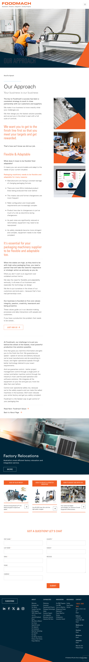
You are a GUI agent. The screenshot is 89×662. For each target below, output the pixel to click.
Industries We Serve (48, 619)
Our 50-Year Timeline (37, 637)
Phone (6, 565)
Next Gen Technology (37, 631)
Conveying (45, 605)
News (33, 619)
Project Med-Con (36, 641)
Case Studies (70, 605)
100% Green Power (36, 613)
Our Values (34, 607)
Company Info (35, 605)
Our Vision (34, 623)
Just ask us (12, 327)
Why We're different (37, 621)
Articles (68, 607)
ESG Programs (35, 611)
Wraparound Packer (61, 609)
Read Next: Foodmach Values (15, 409)
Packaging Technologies (49, 609)
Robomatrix (59, 611)
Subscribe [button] (9, 601)
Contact (78, 599)
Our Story (34, 635)
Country (50, 539)
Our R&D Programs (60, 603)
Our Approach (10, 75)
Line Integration (47, 615)
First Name (7, 539)
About (5, 75)
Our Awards (35, 633)
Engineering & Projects (49, 607)
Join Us (33, 615)
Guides (68, 603)
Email (6, 556)
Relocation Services (48, 617)
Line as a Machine (60, 607)
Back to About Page (12, 412)
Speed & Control (36, 625)
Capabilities (47, 599)
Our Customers (35, 629)
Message (49, 556)
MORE (10, 469)
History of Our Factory (37, 639)
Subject (49, 548)
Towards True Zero (36, 609)
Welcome (34, 603)
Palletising (45, 603)
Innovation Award (60, 619)
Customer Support (47, 613)
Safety (44, 611)
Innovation (60, 599)
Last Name (7, 548)
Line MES (58, 605)
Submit (53, 585)
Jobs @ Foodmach (36, 617)
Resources (70, 599)
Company (6, 574)
